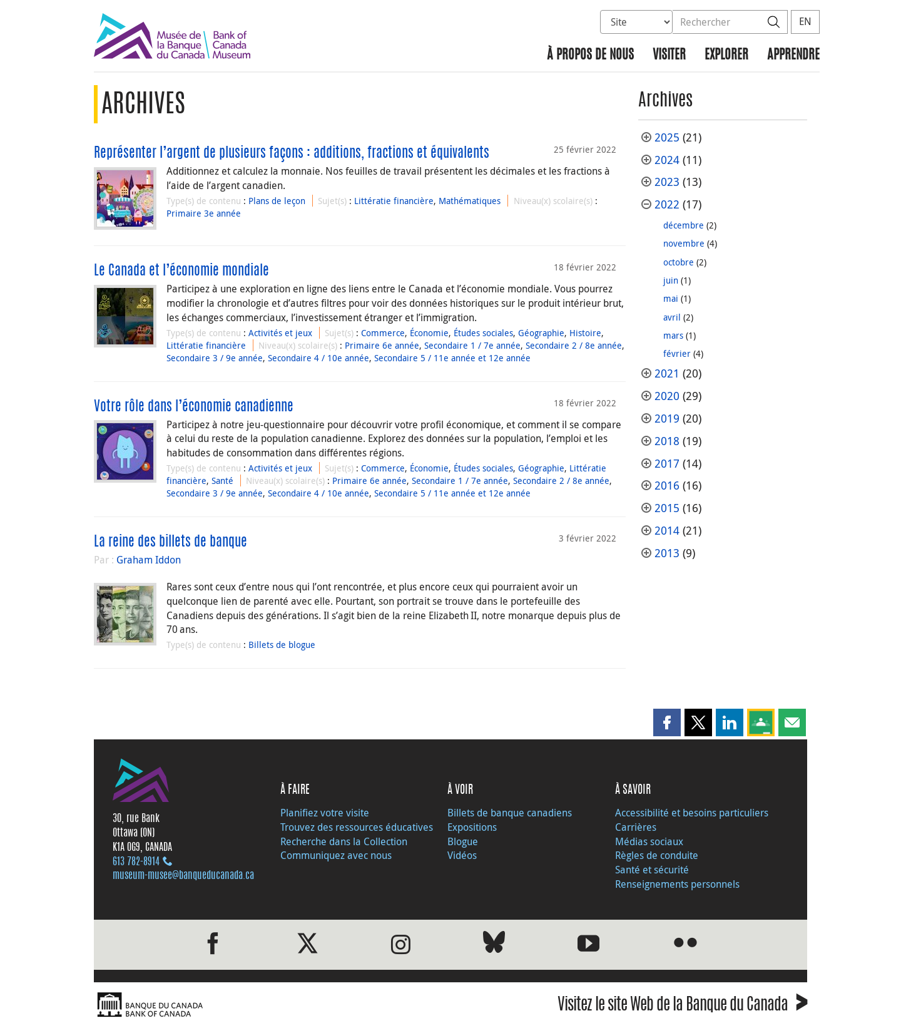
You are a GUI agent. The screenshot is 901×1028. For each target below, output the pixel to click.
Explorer (726, 55)
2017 (667, 463)
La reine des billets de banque (170, 542)
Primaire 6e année (382, 345)
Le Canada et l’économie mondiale (181, 271)
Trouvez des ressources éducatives (356, 827)
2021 (667, 373)
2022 (667, 204)
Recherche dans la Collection (343, 841)
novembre (684, 243)
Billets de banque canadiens (509, 813)
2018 (667, 441)
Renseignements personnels (677, 884)
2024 (667, 160)
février (677, 353)
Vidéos (462, 855)
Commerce (383, 333)
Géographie (541, 333)
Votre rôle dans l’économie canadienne (193, 407)
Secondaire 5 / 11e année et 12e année (452, 358)
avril (672, 317)
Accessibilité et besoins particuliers (691, 813)
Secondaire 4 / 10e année (318, 358)
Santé (222, 480)
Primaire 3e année (203, 213)
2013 (667, 553)
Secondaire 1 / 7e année (472, 345)
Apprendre (793, 55)
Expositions (472, 827)
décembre (683, 225)
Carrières (635, 827)
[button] (667, 722)
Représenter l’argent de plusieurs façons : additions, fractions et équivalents (291, 153)
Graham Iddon (148, 560)
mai (670, 298)
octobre (678, 262)
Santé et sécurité (652, 869)
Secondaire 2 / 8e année (574, 345)
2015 (667, 508)
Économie (429, 333)
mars (673, 335)
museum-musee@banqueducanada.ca (183, 876)
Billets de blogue (281, 644)
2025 (667, 137)
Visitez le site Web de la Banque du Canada (682, 1006)
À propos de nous (590, 55)
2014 (667, 530)
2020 (667, 396)
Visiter (669, 55)
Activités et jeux (280, 333)
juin (670, 280)
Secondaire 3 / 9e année (214, 358)
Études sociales (483, 333)
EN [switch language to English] (805, 21)
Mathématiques (470, 201)
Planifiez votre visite (324, 813)
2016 (667, 485)
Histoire (585, 333)
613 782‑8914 (136, 862)
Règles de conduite (656, 855)
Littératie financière (394, 201)
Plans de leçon (276, 201)
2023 (667, 182)
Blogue (462, 841)
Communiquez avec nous (336, 855)
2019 (667, 418)
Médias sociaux (649, 841)
